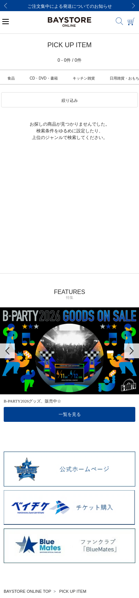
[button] (69, 100)
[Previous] (5, 5)
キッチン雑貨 (84, 78)
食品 (11, 78)
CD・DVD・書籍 (44, 78)
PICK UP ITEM (72, 591)
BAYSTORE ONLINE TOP (27, 591)
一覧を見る (70, 414)
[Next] (133, 5)
